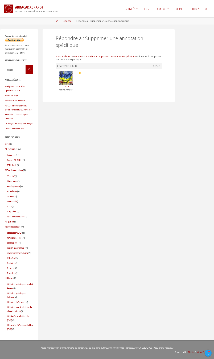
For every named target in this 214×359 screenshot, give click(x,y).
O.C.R (9, 206)
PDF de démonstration (14, 170)
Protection (11, 273)
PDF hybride (12, 165)
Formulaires (12, 191)
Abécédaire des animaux (15, 100)
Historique (11, 155)
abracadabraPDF (64, 56)
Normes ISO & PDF (14, 160)
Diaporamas (12, 181)
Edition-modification (15, 248)
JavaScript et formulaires (17, 253)
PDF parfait (9, 221)
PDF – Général (90, 56)
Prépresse (11, 268)
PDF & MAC (11, 258)
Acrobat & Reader (14, 238)
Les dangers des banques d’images (19, 123)
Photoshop (11, 263)
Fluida (191, 352)
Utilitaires (9, 278)
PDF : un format (11, 149)
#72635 (156, 66)
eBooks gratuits (13, 186)
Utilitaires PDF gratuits (16, 302)
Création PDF (12, 243)
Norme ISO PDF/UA (12, 95)
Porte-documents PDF (15, 216)
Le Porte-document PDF (14, 128)
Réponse (67, 20)
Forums (78, 56)
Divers (7, 144)
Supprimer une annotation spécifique (117, 56)
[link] (206, 8)
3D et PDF (11, 176)
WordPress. (203, 352)
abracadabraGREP (14, 233)
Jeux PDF (10, 196)
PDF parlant (12, 211)
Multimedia (12, 201)
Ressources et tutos (12, 226)
